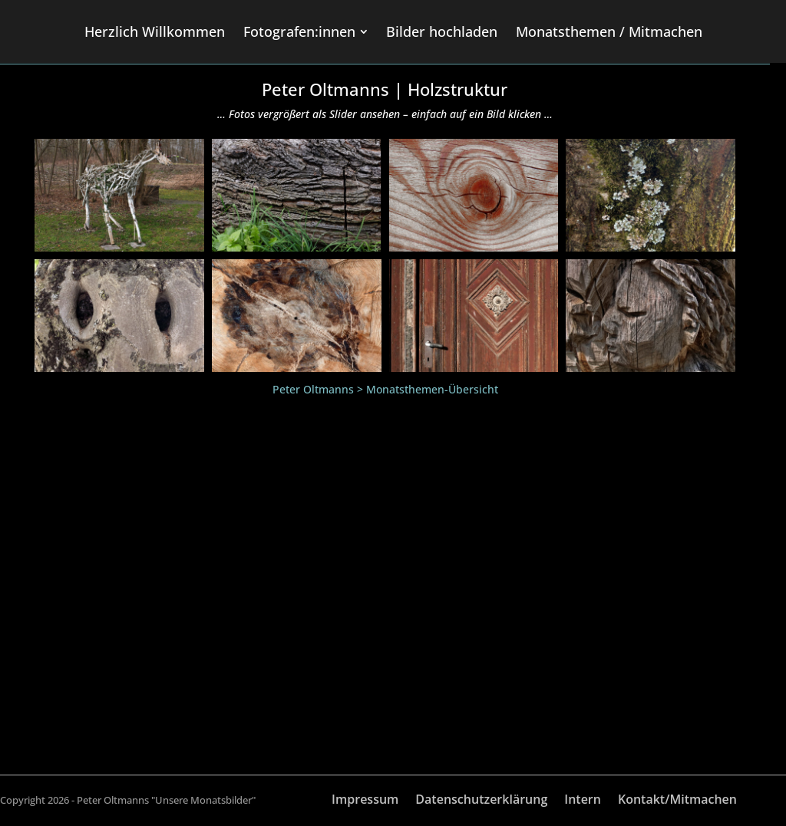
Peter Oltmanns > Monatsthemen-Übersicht (385, 389)
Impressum (365, 801)
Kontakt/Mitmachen (677, 801)
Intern (582, 801)
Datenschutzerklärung (481, 801)
